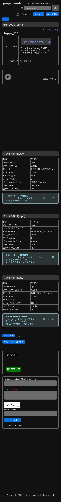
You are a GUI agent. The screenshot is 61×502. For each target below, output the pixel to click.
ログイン (38, 14)
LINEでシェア (13, 369)
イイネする (9, 335)
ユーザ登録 (52, 14)
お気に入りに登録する (14, 341)
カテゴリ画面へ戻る (50, 29)
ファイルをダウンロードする (36, 41)
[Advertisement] (30, 118)
